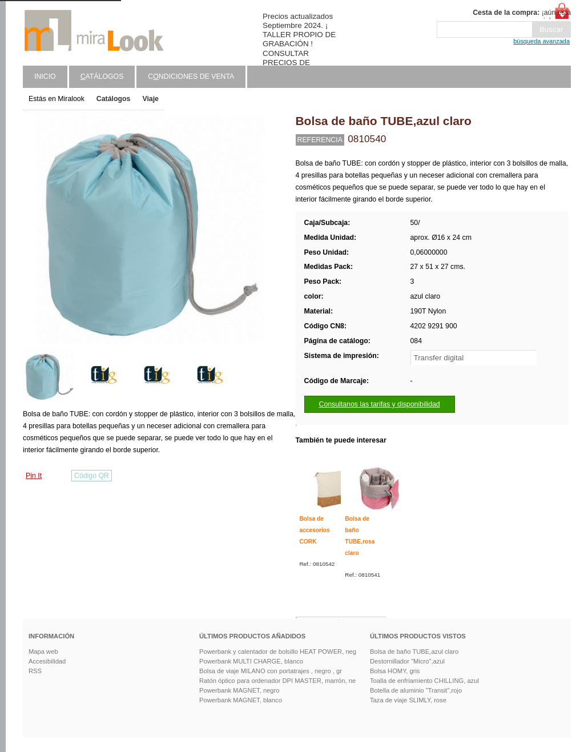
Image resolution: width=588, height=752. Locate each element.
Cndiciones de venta (191, 77)
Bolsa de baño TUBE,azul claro (414, 651)
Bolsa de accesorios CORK (315, 530)
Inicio (45, 77)
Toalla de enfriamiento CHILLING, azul (424, 680)
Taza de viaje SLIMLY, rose (408, 700)
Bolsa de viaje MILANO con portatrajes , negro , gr (270, 670)
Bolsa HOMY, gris (395, 670)
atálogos (102, 77)
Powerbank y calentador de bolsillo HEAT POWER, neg (277, 651)
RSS (35, 670)
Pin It (34, 476)
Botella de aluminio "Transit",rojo (416, 690)
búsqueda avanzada (541, 41)
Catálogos (113, 99)
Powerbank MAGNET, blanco (240, 700)
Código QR (91, 476)
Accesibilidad (47, 661)
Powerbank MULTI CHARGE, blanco (251, 661)
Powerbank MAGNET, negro (239, 690)
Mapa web (43, 651)
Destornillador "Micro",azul (407, 661)
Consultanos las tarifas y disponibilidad (379, 404)
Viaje (150, 99)
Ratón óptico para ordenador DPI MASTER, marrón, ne (277, 680)
